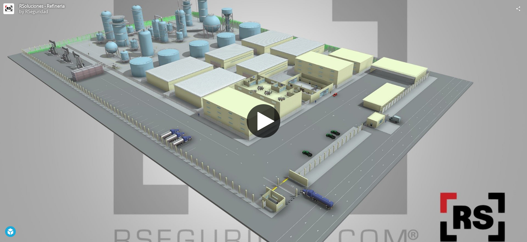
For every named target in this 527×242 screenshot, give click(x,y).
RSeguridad (36, 11)
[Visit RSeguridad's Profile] (8, 8)
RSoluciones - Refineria (42, 6)
